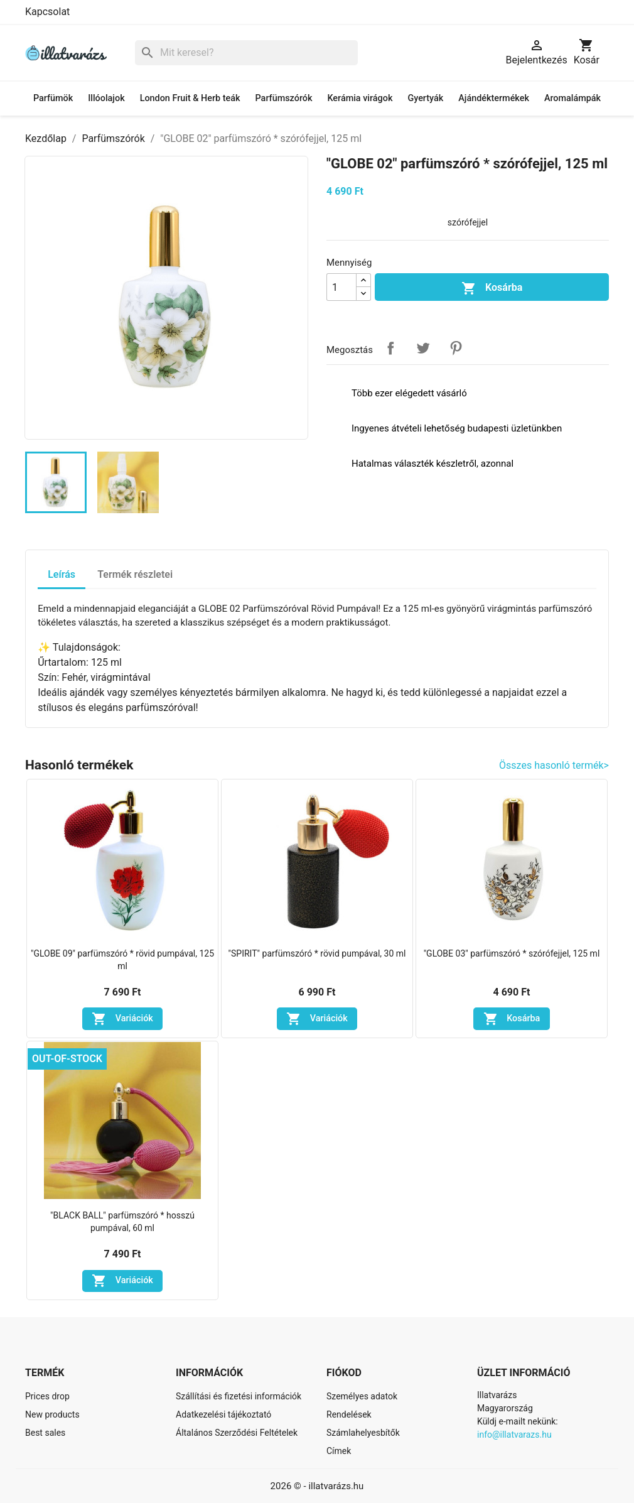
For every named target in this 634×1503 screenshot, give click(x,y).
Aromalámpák (572, 98)
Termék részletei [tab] (135, 574)
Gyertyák (425, 98)
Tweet (423, 348)
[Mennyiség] (341, 287)
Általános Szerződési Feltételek (237, 1433)
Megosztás (390, 348)
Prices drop (47, 1396)
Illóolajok (106, 98)
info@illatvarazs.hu (514, 1435)
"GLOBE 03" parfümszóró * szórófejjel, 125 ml (512, 953)
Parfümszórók (284, 98)
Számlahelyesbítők (363, 1433)
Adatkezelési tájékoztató (223, 1414)
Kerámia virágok (359, 98)
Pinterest (455, 348)
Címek (338, 1451)
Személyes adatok (361, 1396)
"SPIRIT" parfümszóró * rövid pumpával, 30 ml (317, 953)
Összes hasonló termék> (554, 765)
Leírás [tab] (61, 574)
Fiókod (344, 1373)
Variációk (122, 1018)
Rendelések (349, 1414)
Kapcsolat (47, 12)
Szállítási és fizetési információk (238, 1396)
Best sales (45, 1433)
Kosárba (491, 288)
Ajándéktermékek (493, 98)
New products (52, 1414)
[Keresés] (246, 53)
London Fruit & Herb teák (190, 98)
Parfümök (53, 98)
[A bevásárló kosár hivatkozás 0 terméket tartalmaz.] (586, 53)
